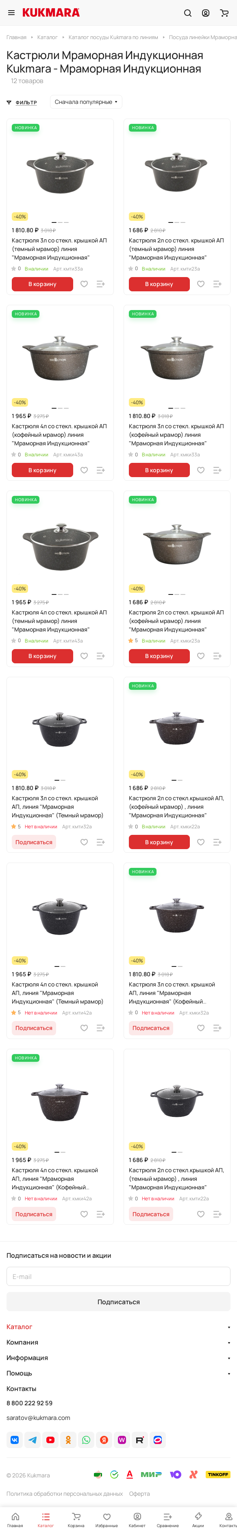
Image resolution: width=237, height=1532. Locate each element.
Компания (22, 1342)
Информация (27, 1357)
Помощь (19, 1373)
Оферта (139, 1493)
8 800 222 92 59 (29, 1403)
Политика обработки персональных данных (65, 1493)
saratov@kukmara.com (38, 1417)
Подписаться (119, 1301)
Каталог (20, 1326)
